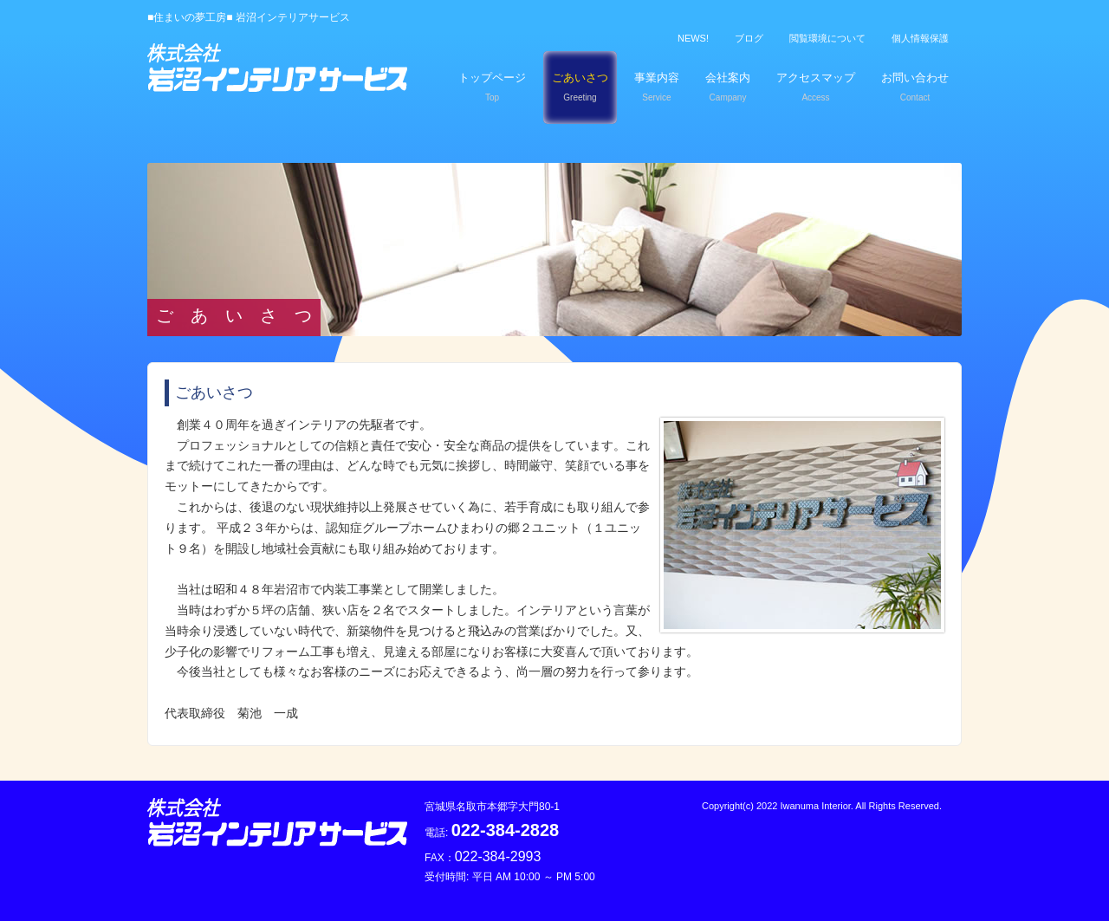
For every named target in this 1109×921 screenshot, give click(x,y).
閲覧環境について (827, 38)
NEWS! (693, 38)
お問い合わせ (915, 86)
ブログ (749, 38)
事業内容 (656, 86)
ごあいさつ (580, 86)
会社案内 (727, 86)
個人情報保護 (920, 38)
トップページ (492, 86)
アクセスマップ (815, 86)
